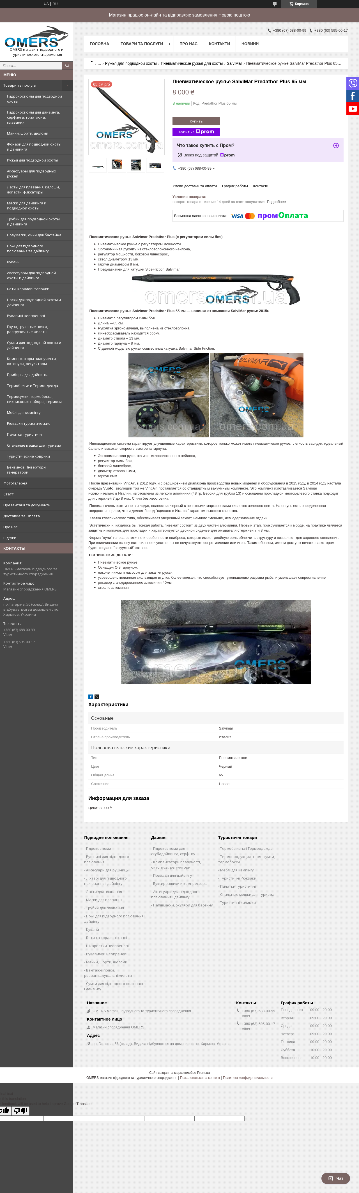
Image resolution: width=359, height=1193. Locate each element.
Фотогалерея (15, 483)
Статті (9, 494)
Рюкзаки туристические (28, 423)
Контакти (219, 43)
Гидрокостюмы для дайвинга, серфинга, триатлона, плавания (33, 117)
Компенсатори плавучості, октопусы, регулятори (176, 864)
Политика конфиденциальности (248, 1078)
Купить (196, 121)
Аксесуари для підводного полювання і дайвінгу (175, 894)
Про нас (10, 526)
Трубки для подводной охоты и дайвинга (33, 221)
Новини (250, 43)
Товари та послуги (19, 85)
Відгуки (9, 537)
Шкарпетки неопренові (107, 945)
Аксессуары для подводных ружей (31, 174)
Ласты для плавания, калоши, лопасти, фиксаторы (33, 189)
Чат (335, 1178)
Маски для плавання (104, 899)
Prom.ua (203, 1073)
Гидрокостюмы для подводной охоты (34, 99)
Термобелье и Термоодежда (32, 385)
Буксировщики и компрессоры (180, 883)
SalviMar (234, 63)
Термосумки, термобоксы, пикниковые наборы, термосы (34, 399)
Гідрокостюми (98, 848)
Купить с (196, 132)
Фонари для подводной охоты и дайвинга (34, 147)
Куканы (13, 261)
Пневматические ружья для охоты (192, 63)
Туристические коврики (28, 456)
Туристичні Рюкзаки (238, 878)
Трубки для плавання (105, 907)
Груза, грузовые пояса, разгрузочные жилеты (27, 329)
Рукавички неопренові (106, 953)
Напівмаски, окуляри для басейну (183, 905)
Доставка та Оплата (21, 515)
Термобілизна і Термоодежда (246, 848)
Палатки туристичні (25, 434)
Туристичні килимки (238, 902)
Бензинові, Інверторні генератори (27, 470)
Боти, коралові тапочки (28, 288)
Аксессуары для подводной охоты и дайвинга (31, 275)
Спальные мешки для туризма (34, 445)
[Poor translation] (20, 1111)
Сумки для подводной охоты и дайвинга (34, 345)
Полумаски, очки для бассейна (34, 234)
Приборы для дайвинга (28, 374)
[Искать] (67, 65)
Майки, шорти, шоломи (27, 133)
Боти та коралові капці (106, 937)
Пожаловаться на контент (200, 1078)
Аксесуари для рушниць (107, 870)
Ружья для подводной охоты (32, 160)
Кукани (92, 929)
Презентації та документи (26, 504)
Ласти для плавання (104, 891)
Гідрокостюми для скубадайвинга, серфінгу (173, 851)
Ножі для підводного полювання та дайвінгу (28, 248)
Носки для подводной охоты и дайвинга (34, 302)
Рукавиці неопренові (26, 315)
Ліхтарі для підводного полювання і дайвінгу (105, 881)
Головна (99, 43)
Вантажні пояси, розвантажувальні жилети (108, 973)
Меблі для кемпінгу (24, 412)
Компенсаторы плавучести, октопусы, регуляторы (32, 361)
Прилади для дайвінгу (172, 875)
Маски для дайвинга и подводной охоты (26, 205)
